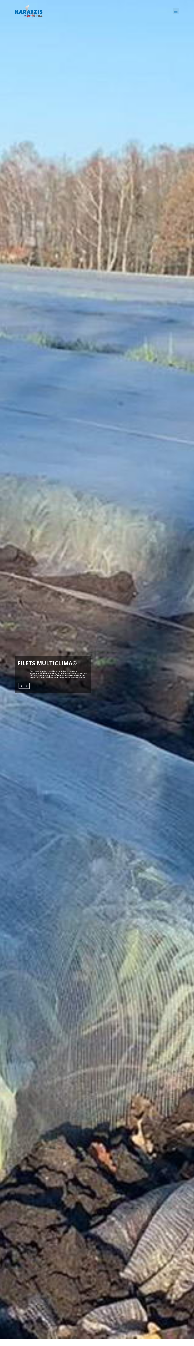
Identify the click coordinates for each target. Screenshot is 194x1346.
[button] (176, 11)
